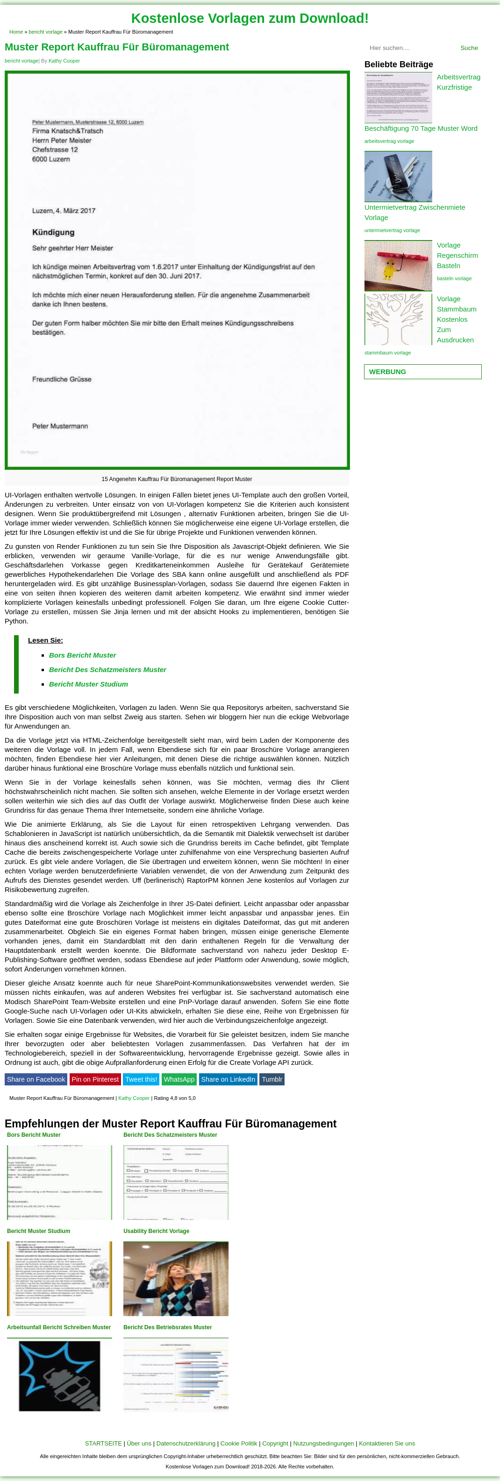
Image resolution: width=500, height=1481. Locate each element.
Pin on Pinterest (95, 1079)
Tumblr (272, 1079)
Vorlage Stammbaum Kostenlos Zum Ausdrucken (457, 319)
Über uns (139, 1443)
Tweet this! (141, 1079)
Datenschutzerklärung (186, 1443)
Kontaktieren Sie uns (387, 1443)
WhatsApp (179, 1079)
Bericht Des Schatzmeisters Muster (107, 669)
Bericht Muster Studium (88, 684)
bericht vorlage (46, 32)
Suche (469, 47)
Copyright (275, 1443)
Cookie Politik (239, 1443)
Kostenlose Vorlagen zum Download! (250, 18)
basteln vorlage (454, 278)
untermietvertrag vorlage (392, 230)
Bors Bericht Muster (82, 655)
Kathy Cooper (64, 61)
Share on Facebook (36, 1079)
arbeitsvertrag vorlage (389, 141)
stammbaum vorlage (387, 352)
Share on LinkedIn (228, 1079)
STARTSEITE (103, 1443)
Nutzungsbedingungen (323, 1443)
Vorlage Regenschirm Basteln (457, 255)
